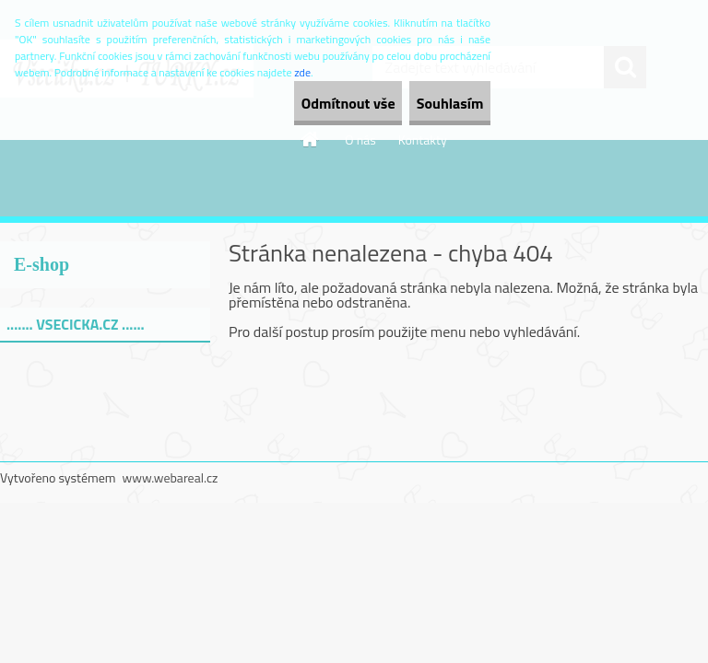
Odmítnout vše (301, 103)
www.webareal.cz (170, 477)
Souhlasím (433, 103)
